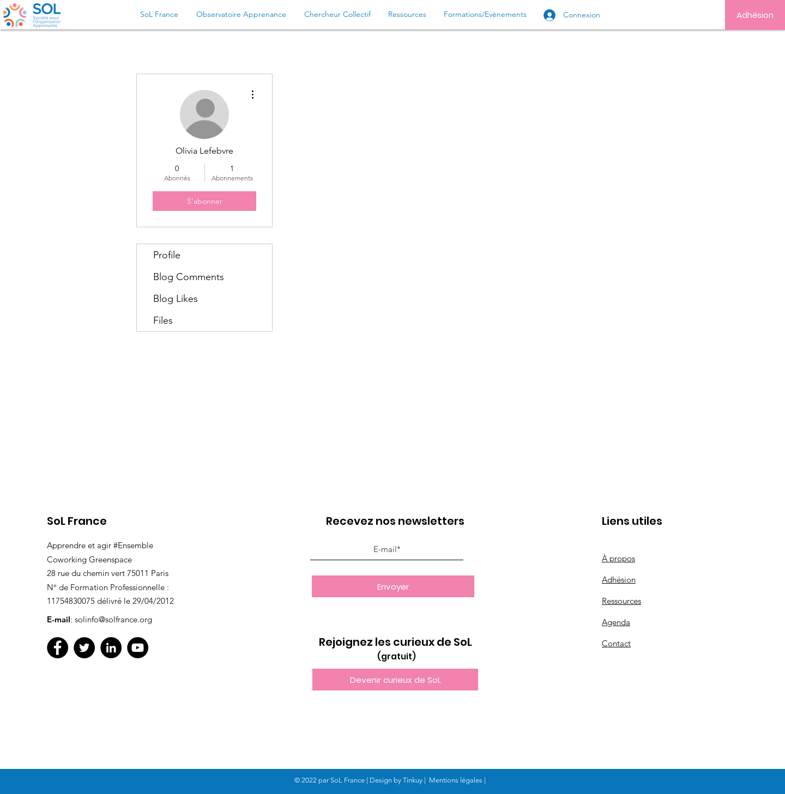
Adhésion (619, 579)
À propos (618, 558)
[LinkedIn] (111, 647)
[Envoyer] (393, 586)
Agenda (616, 622)
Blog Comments (188, 277)
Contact (616, 643)
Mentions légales (455, 780)
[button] (395, 679)
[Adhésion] (755, 15)
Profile (166, 255)
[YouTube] (137, 647)
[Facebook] (57, 647)
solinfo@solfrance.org (113, 619)
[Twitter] (84, 647)
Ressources (621, 601)
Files (163, 320)
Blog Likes (175, 299)
